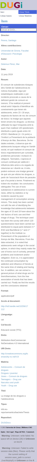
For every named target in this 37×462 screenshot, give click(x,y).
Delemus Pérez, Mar (10, 64)
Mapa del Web (20, 432)
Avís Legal (9, 432)
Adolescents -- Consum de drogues (13, 368)
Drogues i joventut (9, 373)
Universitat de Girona (13, 427)
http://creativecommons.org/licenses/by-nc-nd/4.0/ (14, 355)
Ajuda (3, 432)
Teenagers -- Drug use (11, 379)
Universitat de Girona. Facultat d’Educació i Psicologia (15, 52)
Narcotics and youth (10, 382)
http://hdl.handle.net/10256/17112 (14, 307)
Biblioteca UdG (27, 427)
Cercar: (5, 27)
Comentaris (30, 432)
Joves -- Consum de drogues (14, 376)
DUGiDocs (6, 422)
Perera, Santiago (8, 40)
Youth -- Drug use (9, 385)
